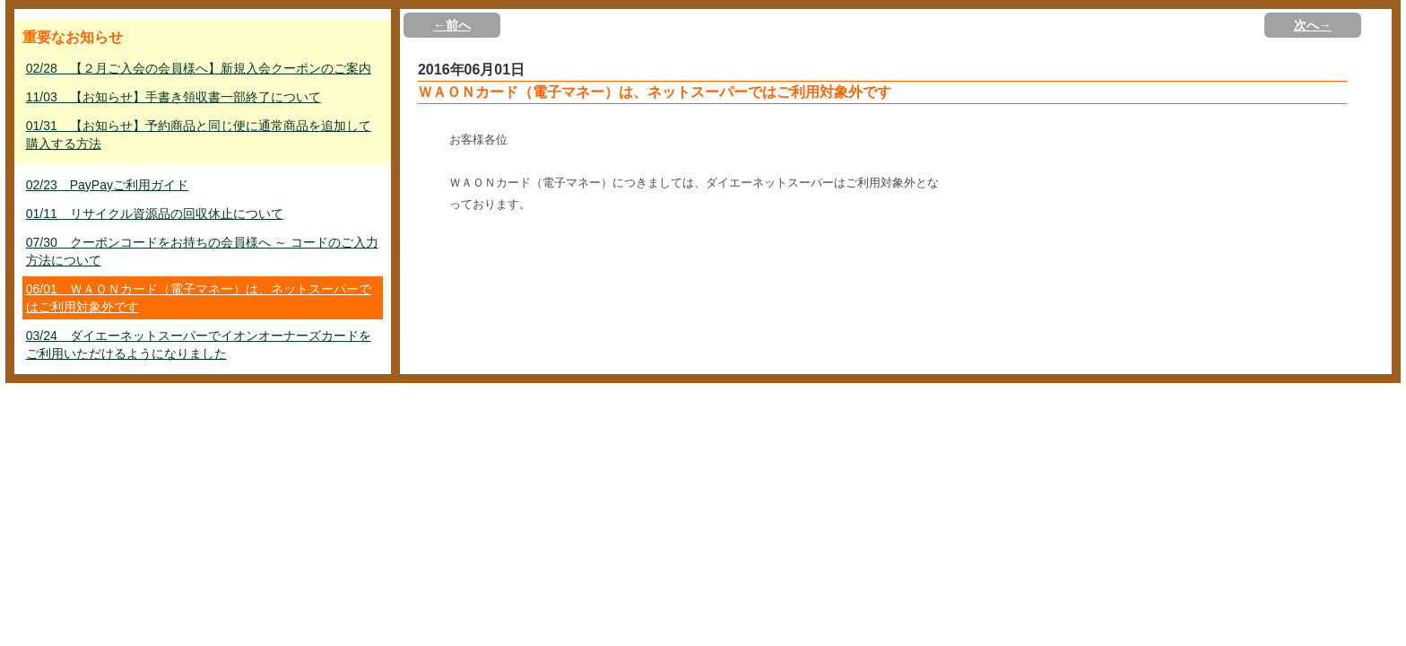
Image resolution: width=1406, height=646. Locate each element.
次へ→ (1313, 25)
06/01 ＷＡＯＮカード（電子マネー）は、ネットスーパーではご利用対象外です (198, 298)
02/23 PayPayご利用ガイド (107, 185)
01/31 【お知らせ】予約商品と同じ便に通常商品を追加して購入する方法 (198, 134)
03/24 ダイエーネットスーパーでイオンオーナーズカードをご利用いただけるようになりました (198, 344)
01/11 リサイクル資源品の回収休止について (154, 213)
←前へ (452, 25)
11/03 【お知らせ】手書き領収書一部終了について (173, 97)
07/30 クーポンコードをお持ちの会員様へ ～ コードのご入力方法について (202, 251)
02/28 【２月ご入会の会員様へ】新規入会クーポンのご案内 (198, 68)
